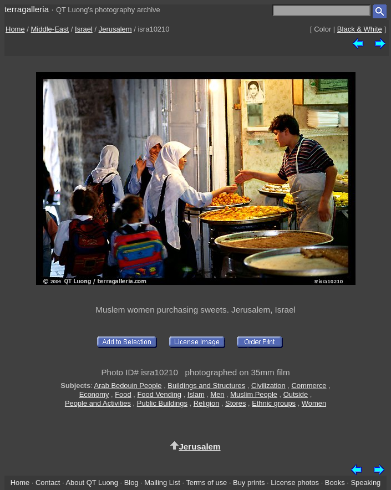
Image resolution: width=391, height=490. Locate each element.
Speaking (365, 482)
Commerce (308, 385)
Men (217, 394)
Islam (196, 394)
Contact (47, 482)
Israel (84, 29)
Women (314, 403)
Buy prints (249, 482)
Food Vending (159, 394)
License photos (295, 482)
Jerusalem (115, 29)
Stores (235, 403)
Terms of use (206, 482)
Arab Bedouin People (128, 385)
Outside (295, 394)
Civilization (268, 385)
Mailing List (162, 482)
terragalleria (26, 9)
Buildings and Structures (206, 385)
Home (15, 29)
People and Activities (98, 403)
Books (335, 482)
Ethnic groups (274, 403)
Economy (94, 394)
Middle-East (50, 29)
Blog (131, 482)
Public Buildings (162, 403)
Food (123, 394)
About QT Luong (91, 482)
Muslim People (253, 394)
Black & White (359, 29)
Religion (207, 403)
